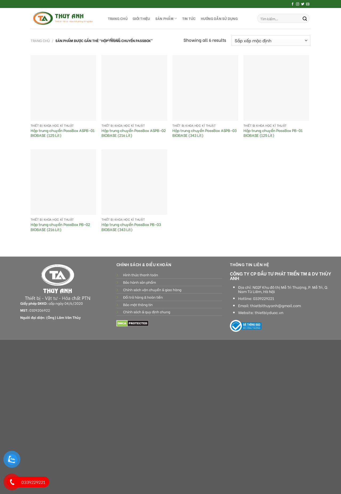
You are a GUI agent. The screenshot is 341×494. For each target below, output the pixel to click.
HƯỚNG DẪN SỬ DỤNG (219, 18)
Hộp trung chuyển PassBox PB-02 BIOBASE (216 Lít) (60, 227)
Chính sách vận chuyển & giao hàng (152, 289)
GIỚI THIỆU (141, 18)
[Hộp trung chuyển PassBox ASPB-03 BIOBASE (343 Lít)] (205, 88)
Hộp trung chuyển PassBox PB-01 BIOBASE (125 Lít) (273, 133)
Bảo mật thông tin (138, 304)
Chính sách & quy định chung (146, 311)
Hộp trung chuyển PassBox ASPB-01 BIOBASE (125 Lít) (63, 133)
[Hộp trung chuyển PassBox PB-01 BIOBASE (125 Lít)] (276, 88)
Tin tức (189, 18)
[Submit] (304, 18)
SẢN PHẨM (166, 18)
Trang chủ (40, 40)
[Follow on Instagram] (297, 4)
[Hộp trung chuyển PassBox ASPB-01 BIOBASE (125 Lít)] (63, 88)
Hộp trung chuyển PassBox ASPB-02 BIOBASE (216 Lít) (134, 133)
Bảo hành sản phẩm (139, 282)
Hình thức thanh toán (140, 274)
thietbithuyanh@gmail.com (275, 305)
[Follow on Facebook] (292, 4)
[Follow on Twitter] (302, 4)
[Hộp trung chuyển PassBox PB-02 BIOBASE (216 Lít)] (63, 182)
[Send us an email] (307, 4)
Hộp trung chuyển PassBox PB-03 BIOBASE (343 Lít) (131, 227)
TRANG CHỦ (118, 18)
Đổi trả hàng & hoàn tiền (143, 297)
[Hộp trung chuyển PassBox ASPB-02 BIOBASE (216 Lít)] (134, 88)
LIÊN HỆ (114, 39)
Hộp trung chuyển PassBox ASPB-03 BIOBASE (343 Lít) (204, 133)
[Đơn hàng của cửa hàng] (271, 40)
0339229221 (263, 298)
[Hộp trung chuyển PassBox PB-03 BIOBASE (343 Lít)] (134, 182)
